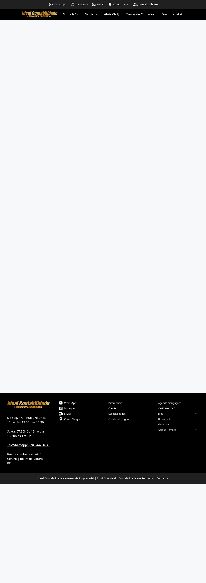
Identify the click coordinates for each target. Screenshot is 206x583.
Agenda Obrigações (169, 403)
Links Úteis (164, 424)
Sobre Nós (70, 14)
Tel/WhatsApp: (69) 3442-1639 (28, 445)
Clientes (113, 408)
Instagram (82, 4)
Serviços (91, 14)
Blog (177, 413)
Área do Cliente (148, 4)
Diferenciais (115, 403)
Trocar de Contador (140, 14)
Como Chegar (121, 4)
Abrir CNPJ (111, 14)
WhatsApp (60, 4)
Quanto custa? (171, 14)
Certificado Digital (118, 419)
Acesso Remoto (177, 430)
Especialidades (117, 413)
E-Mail (100, 4)
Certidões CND (166, 408)
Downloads (164, 419)
